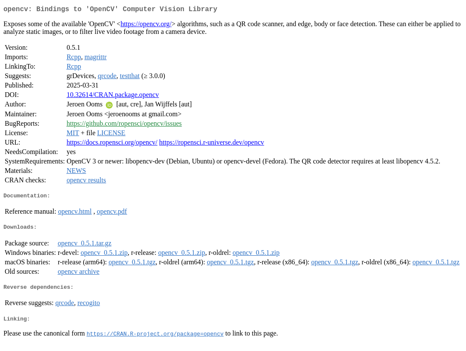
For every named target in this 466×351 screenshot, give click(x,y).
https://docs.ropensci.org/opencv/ (111, 144)
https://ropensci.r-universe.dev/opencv (211, 144)
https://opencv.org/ (145, 25)
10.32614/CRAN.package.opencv (112, 96)
